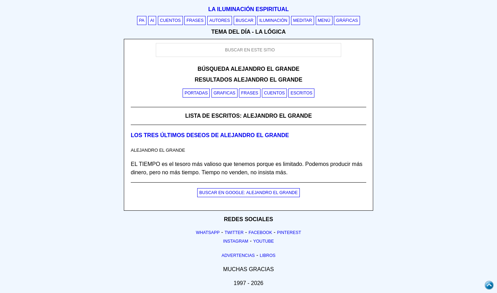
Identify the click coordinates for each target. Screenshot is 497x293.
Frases (194, 20)
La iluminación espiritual (248, 9)
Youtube (263, 241)
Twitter (234, 232)
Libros (267, 255)
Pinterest (289, 232)
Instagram (235, 241)
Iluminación (273, 20)
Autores (219, 20)
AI (152, 20)
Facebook (260, 232)
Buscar (245, 20)
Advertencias (238, 255)
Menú (324, 20)
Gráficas (347, 20)
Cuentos (170, 20)
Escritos (301, 93)
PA (142, 20)
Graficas (224, 93)
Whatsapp (207, 232)
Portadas (196, 93)
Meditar (302, 20)
